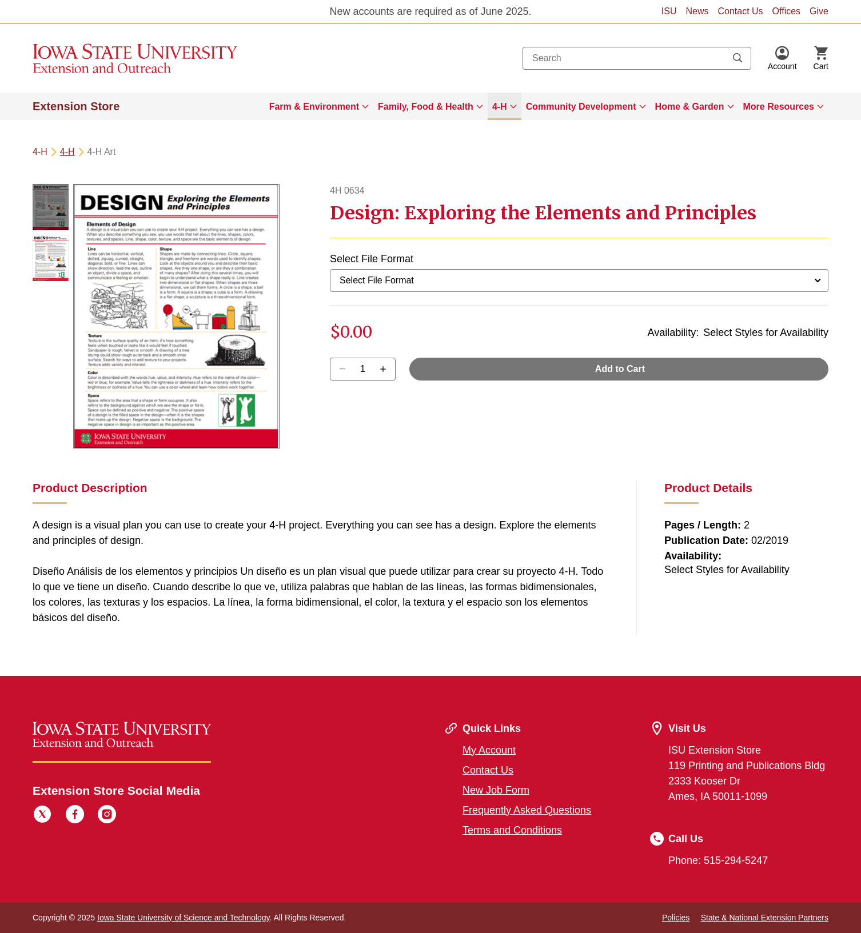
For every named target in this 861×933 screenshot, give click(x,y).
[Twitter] (42, 816)
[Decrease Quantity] (386, 369)
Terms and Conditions (512, 830)
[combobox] (637, 58)
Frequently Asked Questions (527, 810)
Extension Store (76, 106)
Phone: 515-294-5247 (718, 860)
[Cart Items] (821, 58)
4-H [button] (499, 106)
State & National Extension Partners (764, 917)
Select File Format (371, 259)
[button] (782, 58)
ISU (669, 11)
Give (819, 11)
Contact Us (740, 11)
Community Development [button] (581, 106)
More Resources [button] (779, 106)
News (696, 11)
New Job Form (496, 790)
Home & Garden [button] (689, 106)
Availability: (673, 332)
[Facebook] (75, 816)
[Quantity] (362, 369)
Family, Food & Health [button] (425, 106)
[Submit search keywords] (737, 58)
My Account (489, 750)
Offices (786, 11)
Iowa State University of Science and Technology (183, 917)
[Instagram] (107, 816)
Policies (675, 917)
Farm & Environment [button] (314, 106)
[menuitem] (319, 106)
